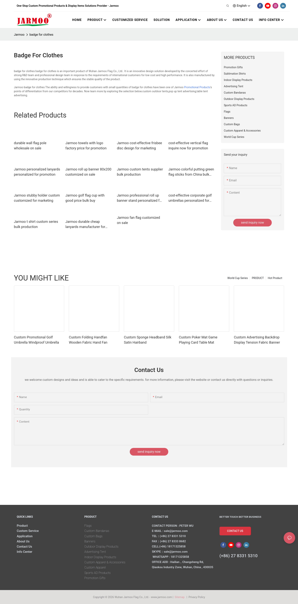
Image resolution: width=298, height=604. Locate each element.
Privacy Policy (197, 597)
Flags (88, 525)
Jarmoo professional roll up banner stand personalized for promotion (140, 198)
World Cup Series (237, 278)
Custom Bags (93, 536)
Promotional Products (197, 87)
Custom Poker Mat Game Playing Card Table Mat (198, 339)
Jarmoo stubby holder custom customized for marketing (37, 197)
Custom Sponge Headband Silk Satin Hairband (147, 339)
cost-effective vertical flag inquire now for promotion (188, 145)
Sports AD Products (97, 573)
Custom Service (28, 531)
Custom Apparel (95, 567)
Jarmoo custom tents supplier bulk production (140, 171)
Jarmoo (19, 34)
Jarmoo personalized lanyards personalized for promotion (37, 171)
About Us (23, 541)
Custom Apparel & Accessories (104, 562)
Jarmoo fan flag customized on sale (138, 220)
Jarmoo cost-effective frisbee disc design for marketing (139, 145)
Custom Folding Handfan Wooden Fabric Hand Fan (88, 339)
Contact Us (24, 546)
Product (22, 525)
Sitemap (180, 597)
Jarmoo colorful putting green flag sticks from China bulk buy (191, 172)
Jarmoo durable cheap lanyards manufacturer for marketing (85, 224)
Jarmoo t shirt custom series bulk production (36, 224)
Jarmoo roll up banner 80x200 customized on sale (88, 171)
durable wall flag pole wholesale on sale (30, 145)
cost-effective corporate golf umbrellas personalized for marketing (190, 198)
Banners (89, 541)
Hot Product (275, 278)
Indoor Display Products (100, 557)
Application (25, 536)
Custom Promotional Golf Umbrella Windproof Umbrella (36, 339)
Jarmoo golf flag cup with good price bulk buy (84, 197)
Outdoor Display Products (101, 546)
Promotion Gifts (94, 578)
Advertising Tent (95, 552)
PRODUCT (258, 278)
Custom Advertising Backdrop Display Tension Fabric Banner (257, 339)
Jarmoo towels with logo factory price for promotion (86, 145)
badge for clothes (41, 34)
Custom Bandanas (96, 531)
